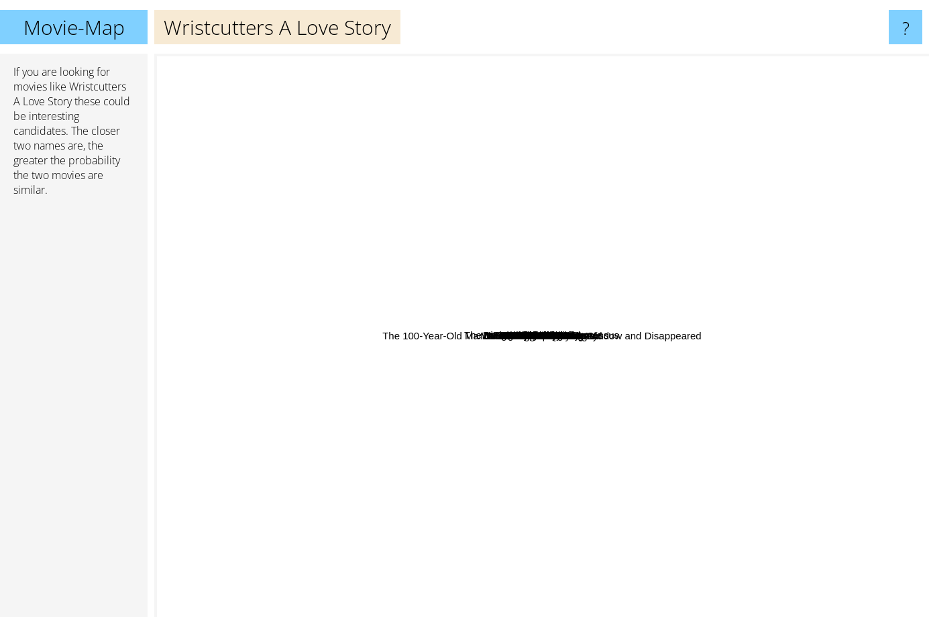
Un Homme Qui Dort (349, 417)
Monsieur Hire (610, 197)
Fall (664, 434)
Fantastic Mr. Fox (736, 568)
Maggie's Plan (427, 427)
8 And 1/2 (530, 441)
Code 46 (629, 463)
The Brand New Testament (489, 385)
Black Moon (679, 492)
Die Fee (652, 418)
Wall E (384, 191)
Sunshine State (451, 368)
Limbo (415, 331)
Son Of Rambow (579, 215)
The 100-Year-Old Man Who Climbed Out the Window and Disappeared (594, 421)
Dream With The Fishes (690, 404)
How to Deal (562, 453)
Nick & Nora (487, 193)
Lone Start (649, 408)
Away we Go (759, 314)
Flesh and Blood (703, 391)
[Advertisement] (74, 412)
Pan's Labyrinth (824, 223)
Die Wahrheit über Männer (504, 210)
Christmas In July (398, 268)
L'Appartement (695, 236)
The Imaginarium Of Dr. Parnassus (587, 133)
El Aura (361, 400)
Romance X (520, 195)
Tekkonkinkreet (296, 278)
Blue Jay (657, 219)
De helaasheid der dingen (438, 463)
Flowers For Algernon (501, 341)
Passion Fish (595, 408)
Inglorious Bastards (763, 211)
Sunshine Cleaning (354, 158)
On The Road (475, 246)
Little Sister (419, 257)
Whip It (374, 384)
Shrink (703, 288)
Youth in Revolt (486, 490)
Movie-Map (74, 27)
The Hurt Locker (412, 453)
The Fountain (497, 588)
